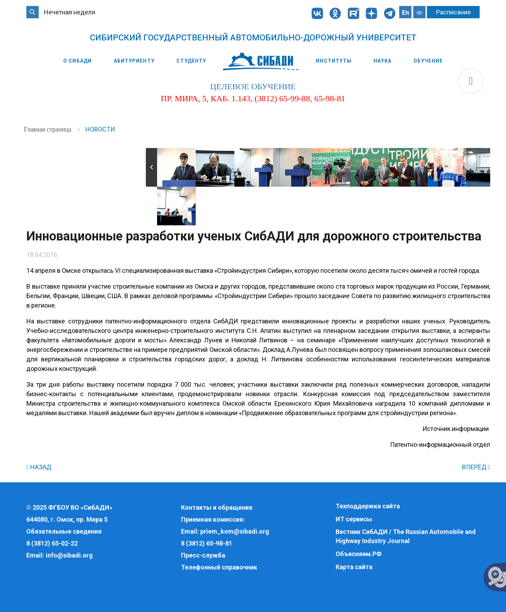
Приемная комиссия (212, 519)
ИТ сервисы (354, 519)
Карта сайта (354, 567)
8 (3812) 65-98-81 (206, 543)
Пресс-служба (203, 555)
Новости (100, 129)
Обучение (428, 61)
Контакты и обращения (216, 507)
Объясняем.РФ (359, 554)
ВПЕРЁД (476, 467)
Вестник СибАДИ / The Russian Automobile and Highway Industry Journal (406, 536)
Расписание (453, 12)
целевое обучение (253, 86)
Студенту (191, 61)
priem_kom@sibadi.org (234, 531)
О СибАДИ (77, 61)
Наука (383, 61)
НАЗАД (38, 467)
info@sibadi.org (69, 555)
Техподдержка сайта (368, 506)
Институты (333, 61)
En (405, 12)
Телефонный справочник (219, 567)
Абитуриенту (134, 61)
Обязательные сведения (64, 531)
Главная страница (48, 129)
